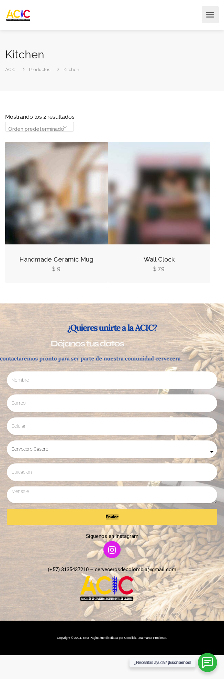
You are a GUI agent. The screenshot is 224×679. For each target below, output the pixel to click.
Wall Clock (159, 259)
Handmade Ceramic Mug (56, 259)
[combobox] (39, 126)
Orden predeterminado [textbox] (36, 129)
